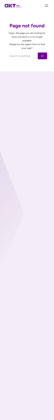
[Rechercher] (42, 55)
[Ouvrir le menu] (46, 6)
